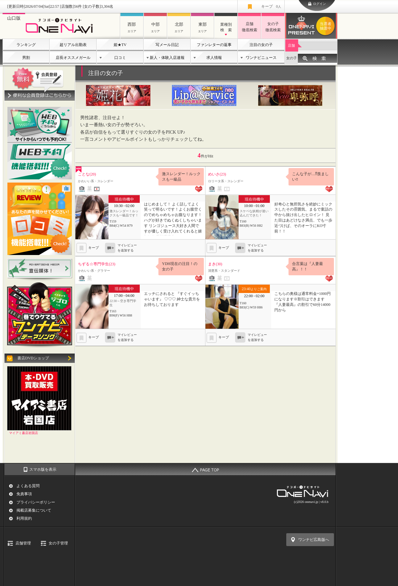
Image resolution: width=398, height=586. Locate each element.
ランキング (26, 45)
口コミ (120, 57)
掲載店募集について (33, 510)
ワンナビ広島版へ (313, 539)
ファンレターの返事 (214, 45)
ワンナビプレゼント (326, 26)
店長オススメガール (73, 57)
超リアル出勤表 (73, 45)
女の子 (291, 58)
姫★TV (120, 45)
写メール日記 (167, 45)
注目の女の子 (261, 45)
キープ (271, 6)
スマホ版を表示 (42, 469)
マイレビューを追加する (127, 248)
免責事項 (24, 494)
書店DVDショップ (33, 358)
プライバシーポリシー (35, 502)
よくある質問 (28, 486)
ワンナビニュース (261, 57)
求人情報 (214, 57)
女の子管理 (58, 543)
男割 (26, 57)
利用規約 (24, 518)
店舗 (291, 45)
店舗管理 (23, 543)
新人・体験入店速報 (167, 57)
